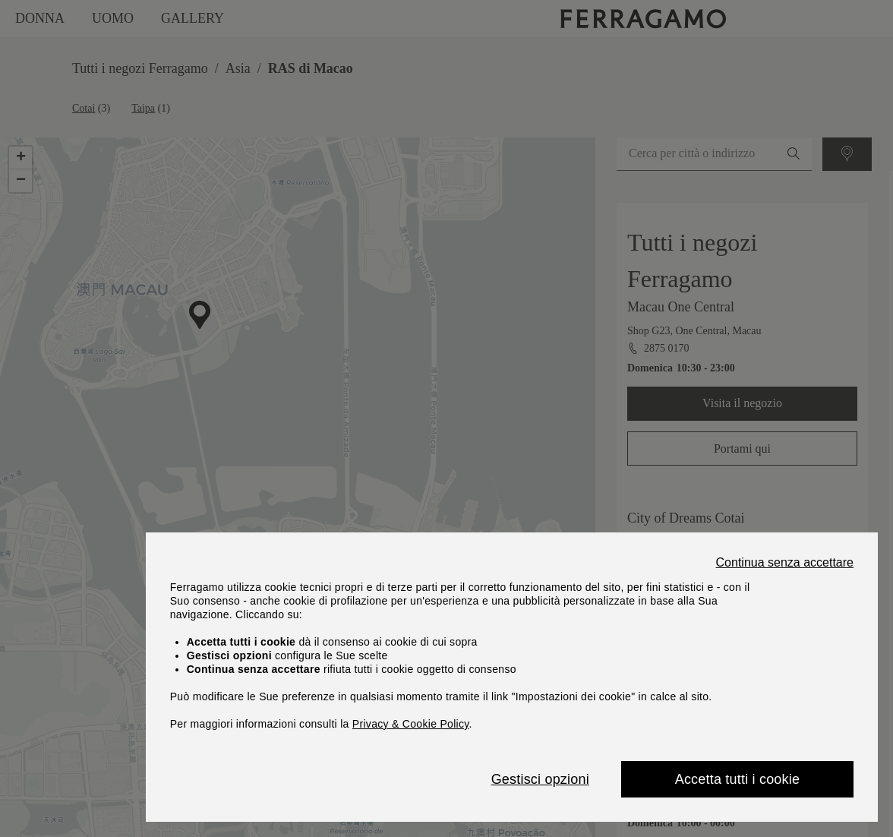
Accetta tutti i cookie (737, 779)
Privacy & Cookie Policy (410, 724)
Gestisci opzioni (540, 779)
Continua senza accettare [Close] (785, 563)
